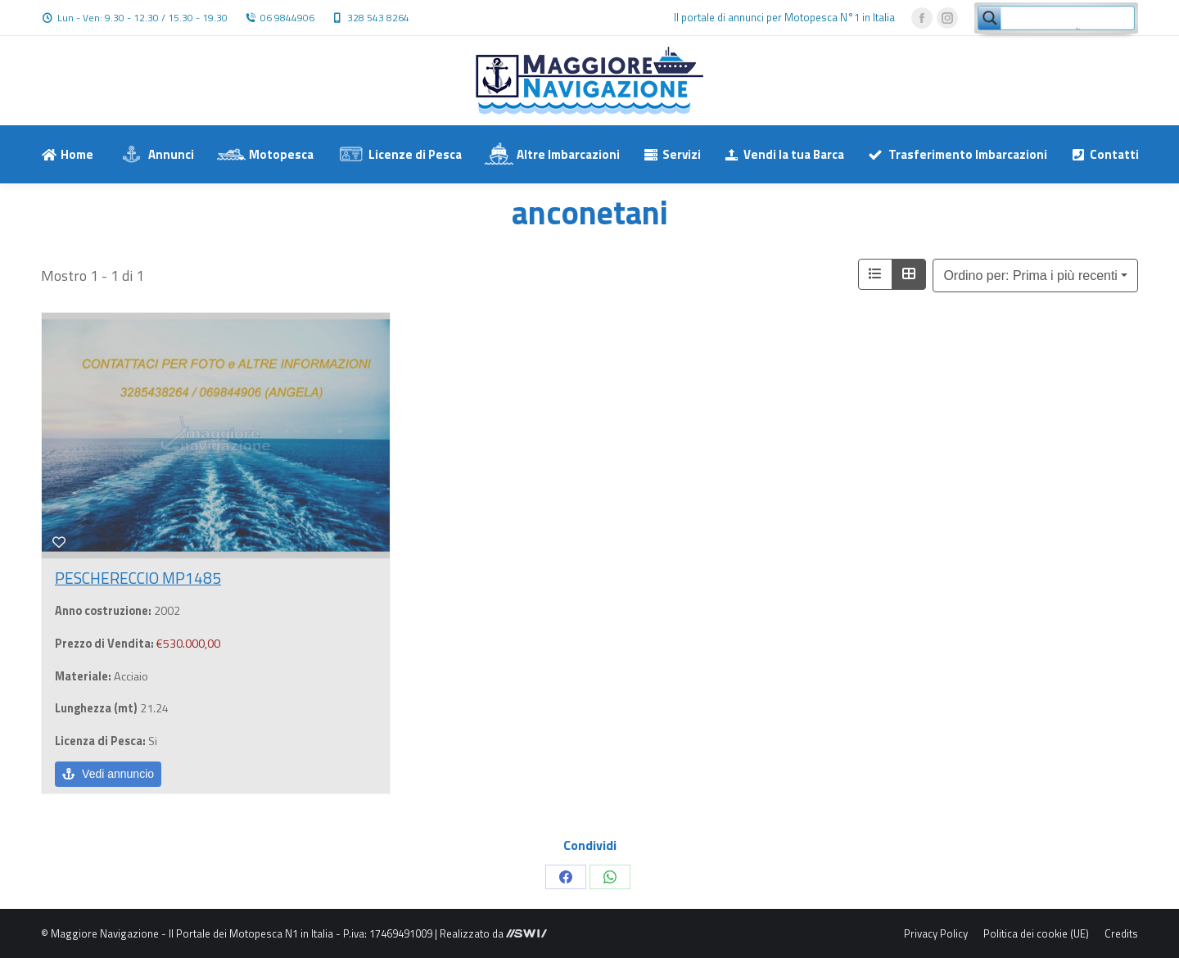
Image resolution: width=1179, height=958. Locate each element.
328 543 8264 (378, 18)
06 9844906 (287, 18)
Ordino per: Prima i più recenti (1030, 275)
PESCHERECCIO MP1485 (138, 578)
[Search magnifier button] (989, 18)
